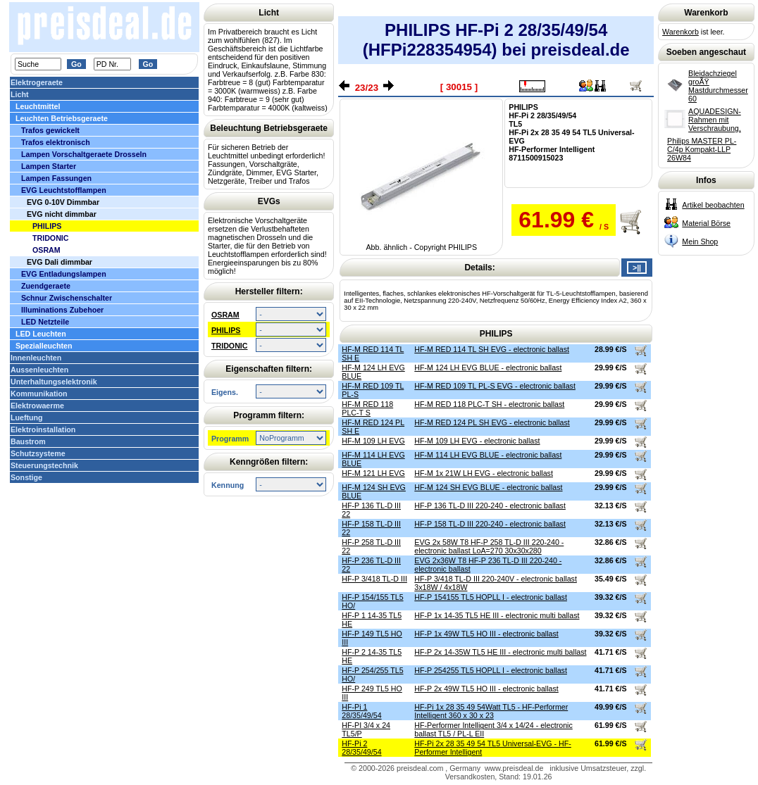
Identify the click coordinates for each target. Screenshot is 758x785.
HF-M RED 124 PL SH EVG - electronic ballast (492, 422)
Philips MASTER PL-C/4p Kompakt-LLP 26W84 (701, 149)
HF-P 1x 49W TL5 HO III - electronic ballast (486, 633)
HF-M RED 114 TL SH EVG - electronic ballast (491, 349)
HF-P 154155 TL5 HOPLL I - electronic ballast (490, 597)
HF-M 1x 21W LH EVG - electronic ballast (483, 473)
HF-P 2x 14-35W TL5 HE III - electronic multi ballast (500, 652)
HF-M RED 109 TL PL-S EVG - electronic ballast (495, 386)
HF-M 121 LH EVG (373, 473)
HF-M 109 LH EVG (373, 441)
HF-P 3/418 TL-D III (374, 578)
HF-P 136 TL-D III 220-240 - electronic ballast (490, 505)
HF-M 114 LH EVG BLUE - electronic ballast (487, 455)
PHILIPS (225, 330)
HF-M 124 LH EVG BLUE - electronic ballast (487, 367)
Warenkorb (680, 31)
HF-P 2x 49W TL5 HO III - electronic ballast (486, 688)
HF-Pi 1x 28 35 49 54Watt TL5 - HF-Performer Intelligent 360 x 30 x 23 (491, 711)
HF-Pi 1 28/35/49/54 (361, 711)
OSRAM (225, 314)
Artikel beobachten (713, 205)
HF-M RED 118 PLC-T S (367, 408)
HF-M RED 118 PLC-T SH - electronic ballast (489, 404)
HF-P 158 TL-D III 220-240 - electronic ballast (490, 524)
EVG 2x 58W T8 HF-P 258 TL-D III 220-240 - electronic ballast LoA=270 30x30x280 (489, 546)
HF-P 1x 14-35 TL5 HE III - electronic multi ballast (496, 615)
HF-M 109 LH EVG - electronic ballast (477, 441)
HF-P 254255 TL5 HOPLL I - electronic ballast (490, 670)
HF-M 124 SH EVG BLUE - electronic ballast (488, 487)
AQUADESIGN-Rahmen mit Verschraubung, (714, 119)
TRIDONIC (229, 345)
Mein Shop (700, 241)
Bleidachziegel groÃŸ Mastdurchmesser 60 (718, 86)
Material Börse (706, 223)
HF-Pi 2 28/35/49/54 (361, 747)
